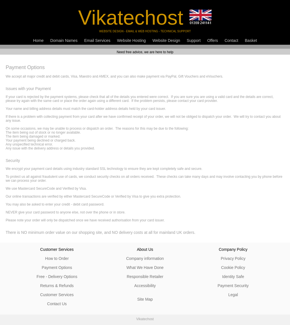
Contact (231, 40)
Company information (145, 258)
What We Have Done (144, 267)
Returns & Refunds (57, 285)
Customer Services (57, 294)
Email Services (97, 40)
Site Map (145, 299)
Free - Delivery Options (57, 276)
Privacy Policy (233, 258)
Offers (212, 40)
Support (194, 40)
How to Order (57, 258)
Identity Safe (233, 276)
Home (38, 40)
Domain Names (63, 40)
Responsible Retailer (145, 276)
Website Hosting (131, 40)
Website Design (166, 40)
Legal (233, 294)
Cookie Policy (233, 267)
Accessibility (145, 285)
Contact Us (57, 304)
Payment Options (57, 267)
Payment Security (233, 285)
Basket (251, 40)
